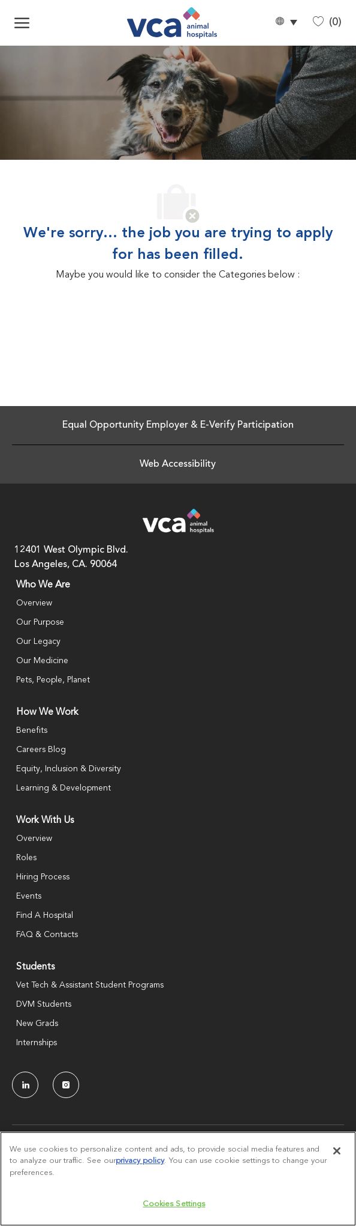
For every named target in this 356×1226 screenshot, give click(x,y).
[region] (178, 1179)
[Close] (337, 1151)
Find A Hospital (44, 915)
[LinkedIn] (25, 1085)
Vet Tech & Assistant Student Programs (90, 985)
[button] (285, 23)
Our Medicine (42, 661)
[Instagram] (66, 1085)
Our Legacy (38, 641)
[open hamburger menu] (21, 23)
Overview (34, 603)
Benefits (31, 730)
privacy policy (140, 1161)
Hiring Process (43, 877)
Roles (26, 858)
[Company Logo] (172, 22)
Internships (36, 1043)
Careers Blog (41, 749)
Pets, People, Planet (53, 680)
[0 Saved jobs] (327, 22)
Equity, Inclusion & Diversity (68, 769)
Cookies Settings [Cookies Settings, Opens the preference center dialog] (174, 1204)
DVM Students (43, 1004)
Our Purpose (40, 622)
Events (28, 896)
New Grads (37, 1023)
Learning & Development (63, 788)
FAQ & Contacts (47, 934)
